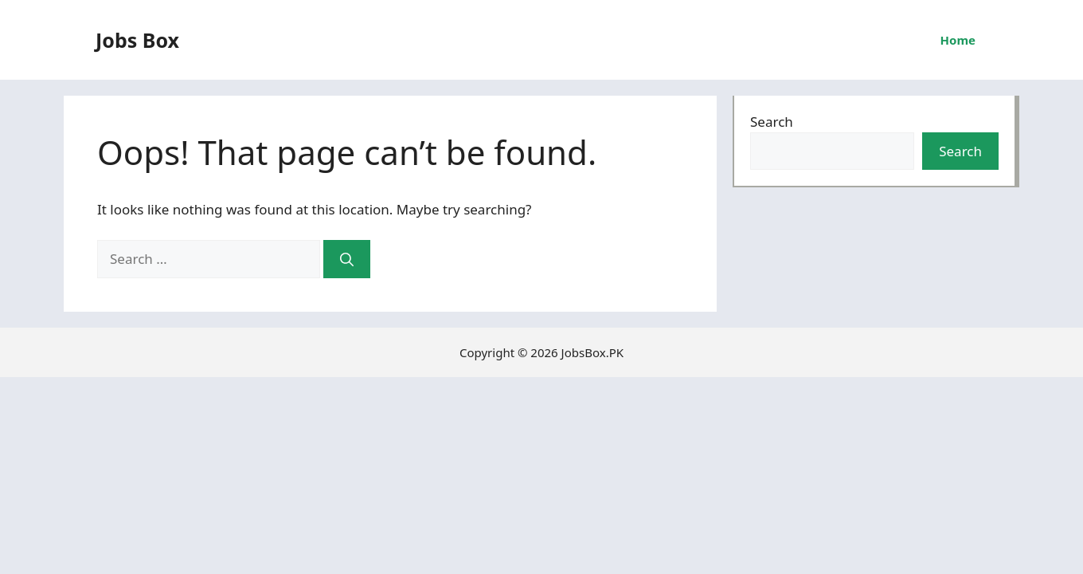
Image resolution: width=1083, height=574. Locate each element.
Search (771, 121)
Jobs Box (137, 39)
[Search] (346, 259)
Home (957, 40)
